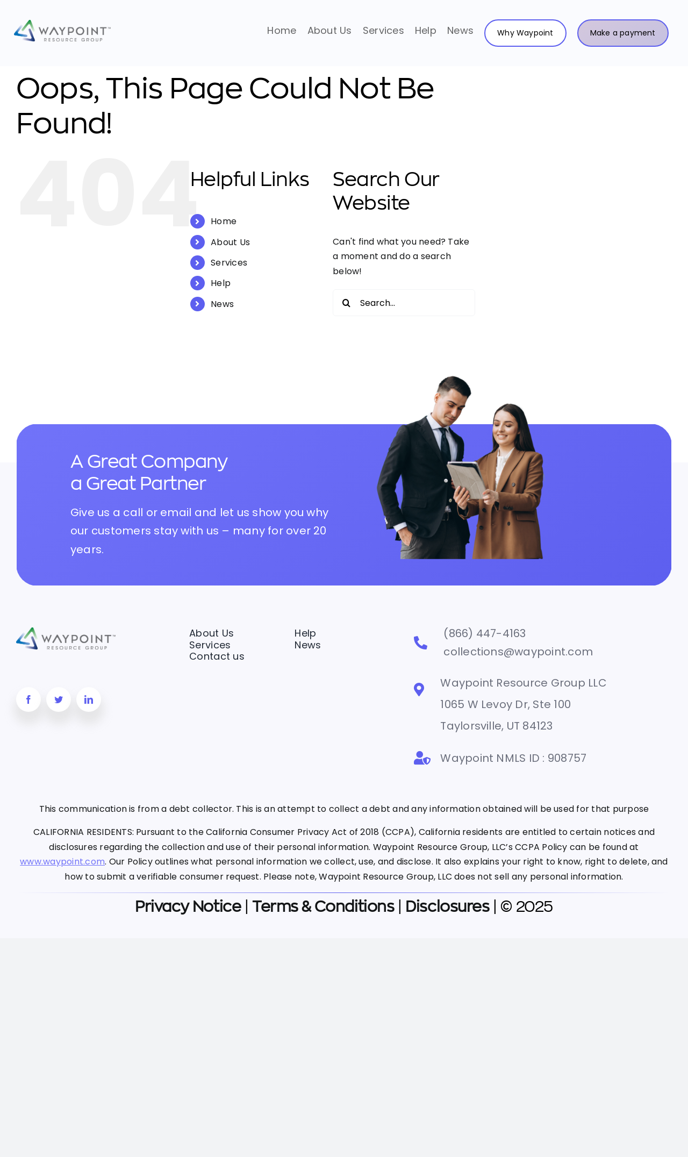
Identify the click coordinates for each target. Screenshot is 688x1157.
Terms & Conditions (323, 907)
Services (229, 262)
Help (221, 283)
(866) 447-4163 (484, 633)
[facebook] (28, 699)
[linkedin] (88, 699)
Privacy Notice (188, 907)
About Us (230, 242)
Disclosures (447, 907)
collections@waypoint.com (518, 651)
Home (223, 221)
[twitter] (58, 699)
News (222, 304)
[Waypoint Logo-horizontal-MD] (62, 24)
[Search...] (404, 302)
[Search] (346, 302)
